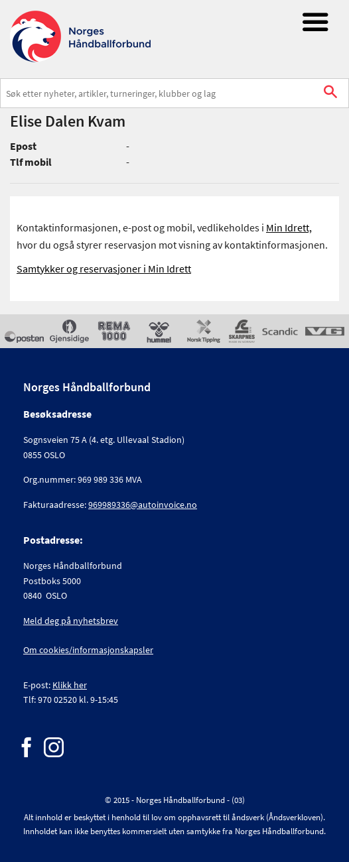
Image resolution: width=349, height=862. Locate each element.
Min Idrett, (289, 227)
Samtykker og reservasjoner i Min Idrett (104, 268)
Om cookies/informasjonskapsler (88, 650)
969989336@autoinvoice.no (142, 505)
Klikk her (69, 685)
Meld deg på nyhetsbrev (70, 621)
